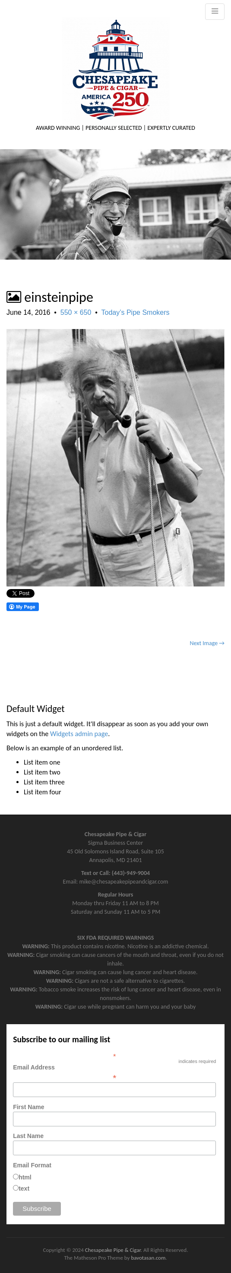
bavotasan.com (148, 1257)
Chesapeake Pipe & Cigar (113, 1250)
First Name (28, 1107)
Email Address (114, 1072)
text (24, 1188)
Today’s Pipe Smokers (135, 312)
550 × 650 (76, 312)
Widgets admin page (79, 734)
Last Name (28, 1135)
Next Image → (207, 643)
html (25, 1177)
